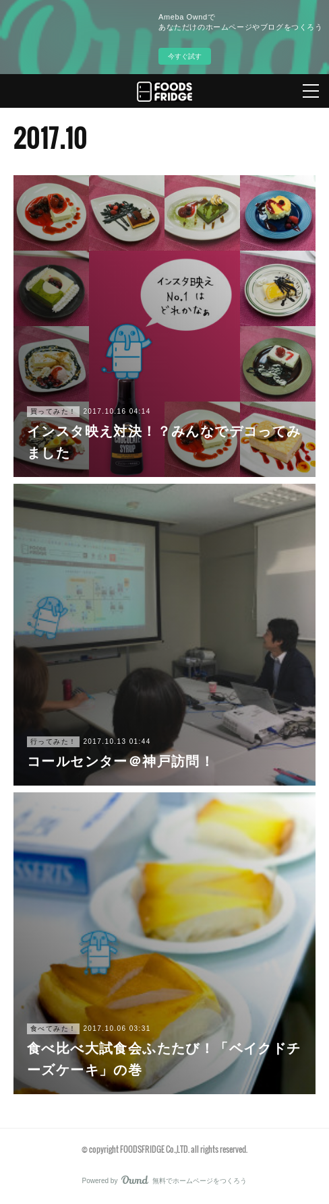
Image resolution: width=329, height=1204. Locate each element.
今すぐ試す (185, 56)
